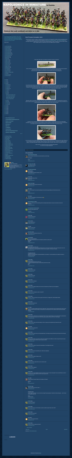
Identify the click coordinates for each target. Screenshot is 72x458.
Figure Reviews (7, 63)
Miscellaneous (7, 67)
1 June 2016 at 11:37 (31, 271)
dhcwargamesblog (8, 157)
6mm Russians (7, 56)
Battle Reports (7, 57)
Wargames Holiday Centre (9, 155)
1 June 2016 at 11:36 (31, 265)
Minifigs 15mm (7, 66)
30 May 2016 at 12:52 (31, 180)
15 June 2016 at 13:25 (31, 403)
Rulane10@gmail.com (31, 201)
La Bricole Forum (7, 146)
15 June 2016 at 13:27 (31, 414)
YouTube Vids (7, 75)
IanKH (29, 417)
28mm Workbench (8, 55)
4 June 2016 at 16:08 (31, 334)
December (8, 84)
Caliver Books (7, 139)
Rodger (29, 215)
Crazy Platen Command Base (10, 96)
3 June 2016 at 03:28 (31, 329)
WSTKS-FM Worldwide (31, 154)
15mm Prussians (7, 49)
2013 (6, 108)
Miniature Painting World (9, 148)
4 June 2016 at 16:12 (31, 346)
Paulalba (29, 259)
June (7, 92)
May (7, 93)
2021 (6, 79)
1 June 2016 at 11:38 (31, 276)
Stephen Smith (30, 183)
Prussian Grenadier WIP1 (10, 98)
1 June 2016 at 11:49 (31, 298)
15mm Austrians (7, 46)
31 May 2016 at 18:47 (31, 250)
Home (47, 429)
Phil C (29, 188)
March (7, 101)
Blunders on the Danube (9, 121)
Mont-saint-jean (7, 149)
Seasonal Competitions (8, 72)
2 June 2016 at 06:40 (31, 318)
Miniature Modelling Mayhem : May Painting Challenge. (56, 40)
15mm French (7, 48)
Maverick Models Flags (8, 147)
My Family (6, 68)
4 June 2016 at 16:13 (31, 357)
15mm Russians (7, 50)
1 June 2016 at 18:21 (31, 311)
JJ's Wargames (8, 127)
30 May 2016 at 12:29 (31, 166)
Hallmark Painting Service (9, 145)
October (7, 87)
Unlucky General (8, 129)
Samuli (29, 326)
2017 (6, 82)
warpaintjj (29, 237)
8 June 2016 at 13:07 (31, 388)
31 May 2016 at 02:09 (31, 205)
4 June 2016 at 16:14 (31, 363)
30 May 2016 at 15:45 (31, 198)
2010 (6, 112)
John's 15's (7, 65)
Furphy (29, 176)
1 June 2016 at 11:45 (31, 293)
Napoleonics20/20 (8, 122)
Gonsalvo (29, 245)
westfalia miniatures (8, 158)
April (7, 100)
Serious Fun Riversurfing (9, 150)
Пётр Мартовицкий (31, 169)
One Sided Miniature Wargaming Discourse (12, 119)
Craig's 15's (7, 59)
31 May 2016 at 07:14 (31, 234)
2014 (6, 107)
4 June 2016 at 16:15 (31, 368)
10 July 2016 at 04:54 (31, 425)
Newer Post (27, 429)
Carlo (29, 307)
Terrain (6, 73)
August (7, 89)
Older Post (65, 429)
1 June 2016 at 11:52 (31, 304)
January (7, 104)
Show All (21, 133)
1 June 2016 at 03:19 (31, 256)
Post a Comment (29, 427)
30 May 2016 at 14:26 (31, 193)
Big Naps (6, 58)
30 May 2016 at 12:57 (31, 185)
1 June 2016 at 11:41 (31, 287)
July (7, 91)
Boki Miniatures (7, 138)
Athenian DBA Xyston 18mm (10, 97)
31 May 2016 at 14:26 (31, 242)
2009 (6, 113)
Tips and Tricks (7, 74)
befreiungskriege (7, 156)
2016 (6, 83)
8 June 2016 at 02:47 (31, 383)
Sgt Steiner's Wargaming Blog (10, 132)
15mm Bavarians (7, 47)
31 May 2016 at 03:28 (31, 212)
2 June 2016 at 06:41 (31, 323)
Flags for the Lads (8, 141)
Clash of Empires (7, 140)
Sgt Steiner (29, 386)
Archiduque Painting (8, 136)
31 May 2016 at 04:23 (31, 223)
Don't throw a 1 (8, 124)
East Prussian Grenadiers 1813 (10, 94)
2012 (6, 109)
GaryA (29, 196)
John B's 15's (7, 64)
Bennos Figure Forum (8, 137)
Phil (28, 226)
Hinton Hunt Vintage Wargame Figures (12, 130)
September (8, 88)
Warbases (6, 154)
